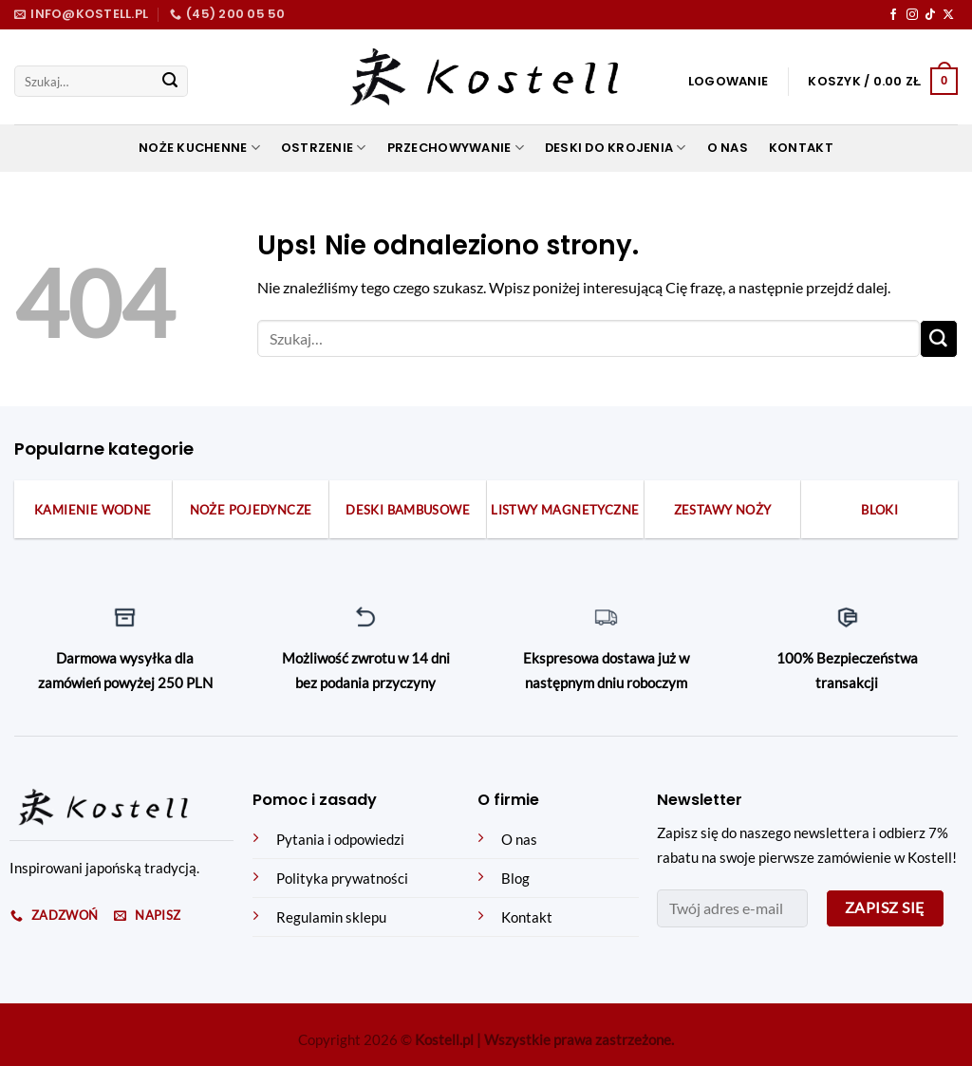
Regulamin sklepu (331, 917)
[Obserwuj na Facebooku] (893, 15)
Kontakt (801, 148)
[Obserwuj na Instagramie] (912, 15)
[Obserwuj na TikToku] (930, 15)
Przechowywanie (455, 148)
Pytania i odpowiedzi (340, 840)
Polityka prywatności (342, 878)
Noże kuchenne (199, 148)
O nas (727, 148)
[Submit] (170, 81)
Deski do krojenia (615, 148)
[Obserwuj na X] (948, 15)
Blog (515, 878)
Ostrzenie (323, 148)
